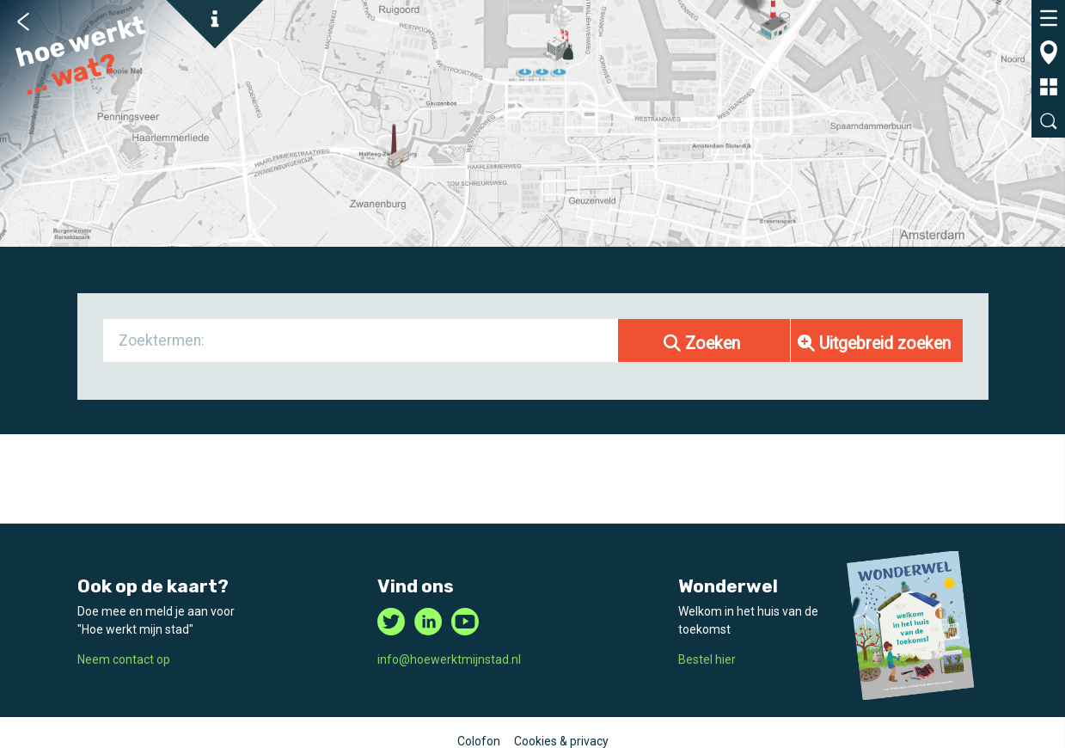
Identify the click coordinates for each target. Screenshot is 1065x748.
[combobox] (361, 340)
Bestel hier (707, 659)
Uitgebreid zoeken (874, 343)
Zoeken (702, 343)
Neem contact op (123, 659)
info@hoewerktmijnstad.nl (449, 659)
